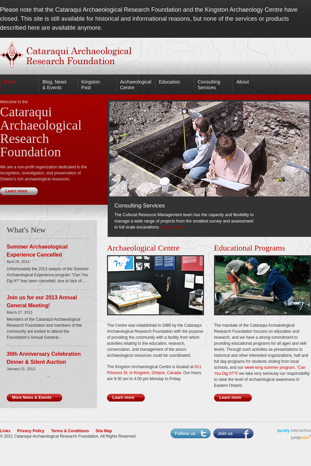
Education (169, 82)
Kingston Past (90, 84)
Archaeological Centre (143, 248)
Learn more (171, 227)
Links (5, 431)
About (242, 82)
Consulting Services (209, 84)
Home (10, 82)
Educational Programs (249, 248)
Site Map (104, 431)
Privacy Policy (30, 431)
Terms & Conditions (70, 431)
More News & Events (31, 397)
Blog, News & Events (54, 84)
